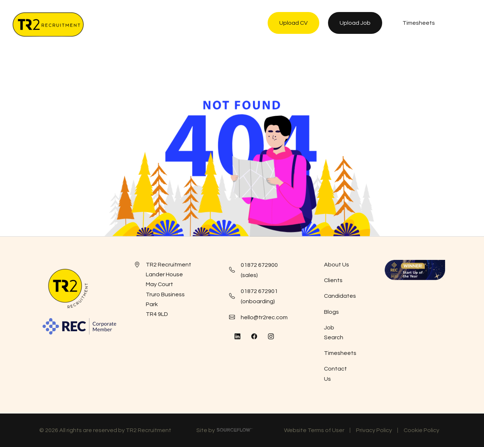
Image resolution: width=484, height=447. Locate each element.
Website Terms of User (314, 430)
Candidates (340, 296)
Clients (333, 280)
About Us (336, 265)
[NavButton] (463, 24)
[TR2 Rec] (48, 24)
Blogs (331, 312)
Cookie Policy (421, 430)
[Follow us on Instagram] (270, 336)
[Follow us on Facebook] (254, 336)
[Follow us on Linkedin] (237, 336)
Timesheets (340, 353)
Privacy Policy (374, 430)
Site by (224, 431)
